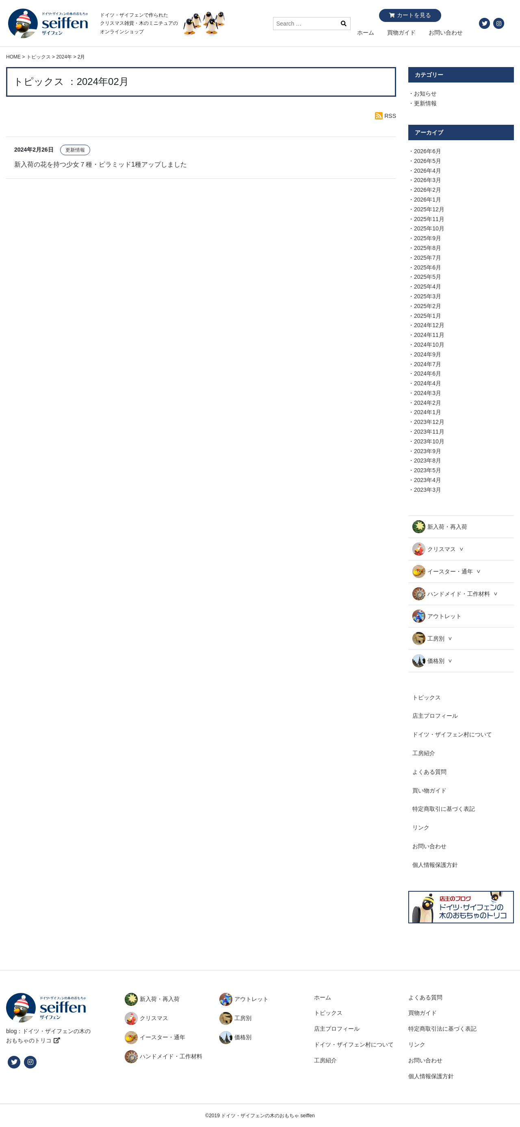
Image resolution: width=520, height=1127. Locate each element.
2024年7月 (427, 364)
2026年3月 (427, 180)
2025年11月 (429, 219)
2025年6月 (427, 267)
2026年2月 (427, 190)
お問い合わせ (446, 32)
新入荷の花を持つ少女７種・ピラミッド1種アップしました (100, 164)
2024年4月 (427, 383)
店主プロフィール (435, 715)
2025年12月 (429, 209)
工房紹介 (423, 753)
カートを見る (414, 15)
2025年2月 (427, 306)
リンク (420, 827)
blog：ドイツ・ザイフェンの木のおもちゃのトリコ (48, 1036)
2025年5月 (427, 277)
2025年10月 (429, 228)
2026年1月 (427, 199)
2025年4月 (427, 286)
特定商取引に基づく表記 (443, 809)
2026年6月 (427, 151)
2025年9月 (427, 238)
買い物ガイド (429, 790)
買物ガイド (401, 32)
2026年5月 (427, 161)
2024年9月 (427, 354)
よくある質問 (429, 772)
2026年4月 (427, 170)
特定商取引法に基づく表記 (442, 1028)
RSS (390, 116)
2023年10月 (429, 441)
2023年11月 (429, 431)
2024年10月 (429, 344)
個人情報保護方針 (435, 865)
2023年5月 (427, 470)
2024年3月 (427, 393)
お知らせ (425, 93)
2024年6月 (427, 373)
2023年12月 (429, 422)
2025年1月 (427, 316)
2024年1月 (427, 412)
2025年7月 (427, 257)
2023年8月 (427, 460)
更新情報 (75, 150)
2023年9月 (427, 451)
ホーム (365, 32)
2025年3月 (427, 296)
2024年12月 (429, 325)
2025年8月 (427, 248)
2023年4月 (427, 480)
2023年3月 (427, 489)
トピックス (426, 697)
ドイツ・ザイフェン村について (452, 734)
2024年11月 (429, 335)
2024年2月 (427, 403)
